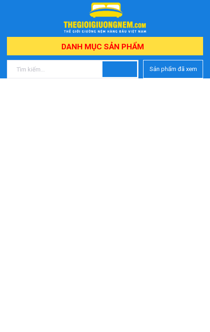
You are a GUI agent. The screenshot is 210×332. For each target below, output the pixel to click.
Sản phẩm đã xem (173, 68)
